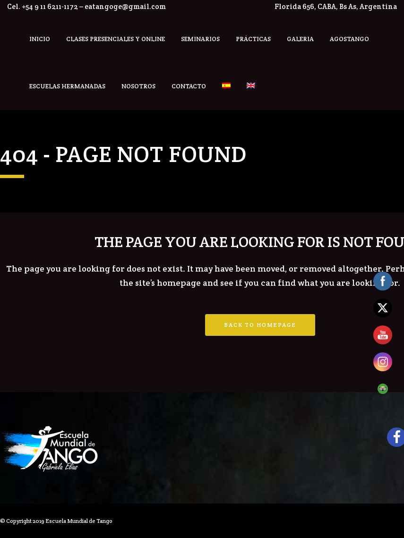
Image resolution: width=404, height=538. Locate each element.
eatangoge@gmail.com (125, 6)
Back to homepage (260, 324)
